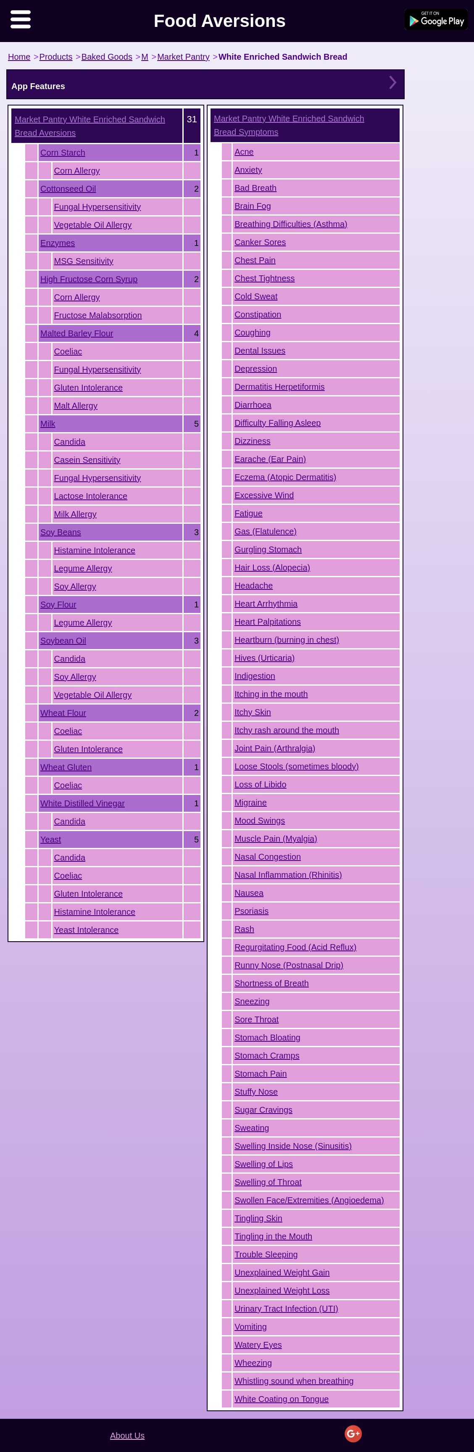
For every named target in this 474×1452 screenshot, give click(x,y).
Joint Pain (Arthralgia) (274, 748)
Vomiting (250, 1326)
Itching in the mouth (271, 694)
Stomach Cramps (267, 1055)
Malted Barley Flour (76, 333)
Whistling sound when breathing (294, 1381)
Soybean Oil (63, 640)
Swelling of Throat (268, 1182)
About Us (127, 1435)
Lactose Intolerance (91, 496)
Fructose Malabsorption (98, 315)
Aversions (90, 126)
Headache (253, 585)
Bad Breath (255, 188)
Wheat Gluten (66, 767)
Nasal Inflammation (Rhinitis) (288, 874)
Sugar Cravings (263, 1109)
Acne (244, 151)
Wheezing (253, 1363)
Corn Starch (62, 152)
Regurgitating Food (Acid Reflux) (295, 947)
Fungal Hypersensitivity (97, 206)
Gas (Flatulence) (265, 531)
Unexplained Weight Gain (281, 1272)
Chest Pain (255, 260)
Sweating (251, 1128)
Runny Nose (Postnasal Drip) (288, 965)
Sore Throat (256, 1019)
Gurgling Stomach (268, 549)
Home (19, 56)
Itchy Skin (252, 712)
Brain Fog (252, 206)
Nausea (248, 893)
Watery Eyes (258, 1344)
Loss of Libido (260, 784)
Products (56, 56)
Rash (244, 929)
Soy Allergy (75, 586)
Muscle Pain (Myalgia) (275, 838)
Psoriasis (251, 911)
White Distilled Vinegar (82, 803)
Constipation (257, 314)
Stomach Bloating (267, 1037)
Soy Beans (60, 532)
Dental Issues (259, 350)
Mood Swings (259, 820)
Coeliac (68, 351)
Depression (255, 368)
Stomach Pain (260, 1073)
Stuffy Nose (256, 1091)
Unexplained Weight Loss (281, 1290)
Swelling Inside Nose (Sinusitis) (293, 1146)
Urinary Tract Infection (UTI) (286, 1308)
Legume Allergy (83, 568)
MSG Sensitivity (83, 261)
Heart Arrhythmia (266, 603)
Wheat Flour (63, 713)
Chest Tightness (264, 278)
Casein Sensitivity (87, 460)
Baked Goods (107, 56)
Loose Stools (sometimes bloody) (296, 766)
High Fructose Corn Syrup (88, 279)
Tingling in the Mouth (273, 1236)
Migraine (250, 802)
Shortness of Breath (271, 983)
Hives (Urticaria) (264, 658)
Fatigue (248, 513)
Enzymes (57, 243)
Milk (47, 423)
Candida (70, 441)
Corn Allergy (77, 170)
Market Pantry (183, 56)
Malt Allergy (75, 405)
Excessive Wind (264, 495)
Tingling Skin (258, 1218)
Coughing (252, 332)
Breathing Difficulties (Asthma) (291, 224)
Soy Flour (58, 604)
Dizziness (252, 441)
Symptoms (289, 125)
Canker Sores (260, 242)
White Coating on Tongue (281, 1399)
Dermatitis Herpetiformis (279, 386)
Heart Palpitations (267, 621)
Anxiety (248, 169)
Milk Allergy (75, 514)
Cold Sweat (255, 296)
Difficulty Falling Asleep (277, 423)
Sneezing (251, 1001)
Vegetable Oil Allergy (93, 225)
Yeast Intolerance (86, 930)
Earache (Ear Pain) (270, 459)
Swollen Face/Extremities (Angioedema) (309, 1200)
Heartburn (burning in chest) (286, 639)
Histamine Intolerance (94, 550)
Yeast (50, 839)
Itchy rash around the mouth (286, 730)
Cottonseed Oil (68, 188)
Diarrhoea (252, 404)
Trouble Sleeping (266, 1254)
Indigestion (254, 676)
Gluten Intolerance (88, 387)
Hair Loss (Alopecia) (272, 567)
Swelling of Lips (263, 1164)
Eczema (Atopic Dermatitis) (285, 477)
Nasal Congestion (267, 856)
